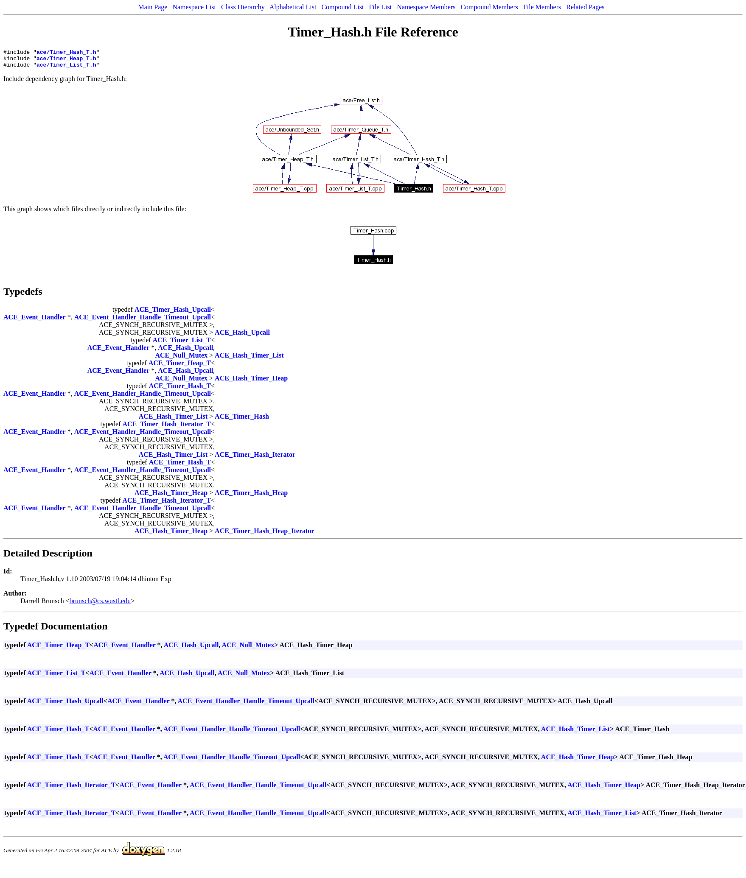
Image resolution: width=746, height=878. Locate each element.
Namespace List (194, 7)
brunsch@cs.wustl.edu (100, 604)
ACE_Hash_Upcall (242, 336)
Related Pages (585, 7)
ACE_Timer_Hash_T (180, 389)
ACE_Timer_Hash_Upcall (173, 313)
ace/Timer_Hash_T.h (66, 53)
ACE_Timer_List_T (182, 343)
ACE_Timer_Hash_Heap (251, 496)
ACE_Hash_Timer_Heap (251, 382)
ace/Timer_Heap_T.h (66, 60)
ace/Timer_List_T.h (66, 68)
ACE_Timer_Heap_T (180, 366)
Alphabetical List (293, 7)
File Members (542, 7)
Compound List (342, 7)
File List (380, 7)
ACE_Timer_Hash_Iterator (255, 458)
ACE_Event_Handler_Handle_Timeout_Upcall (142, 320)
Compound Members (489, 7)
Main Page (153, 7)
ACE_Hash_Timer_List (249, 359)
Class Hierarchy (243, 7)
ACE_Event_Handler (34, 320)
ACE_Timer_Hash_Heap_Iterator (264, 534)
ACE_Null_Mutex (181, 359)
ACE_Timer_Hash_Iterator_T (166, 427)
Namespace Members (426, 7)
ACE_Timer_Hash (242, 420)
